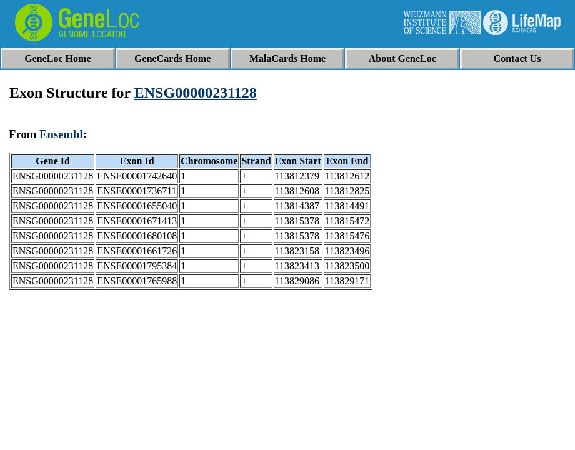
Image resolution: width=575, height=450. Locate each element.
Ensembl (61, 134)
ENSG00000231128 (195, 92)
